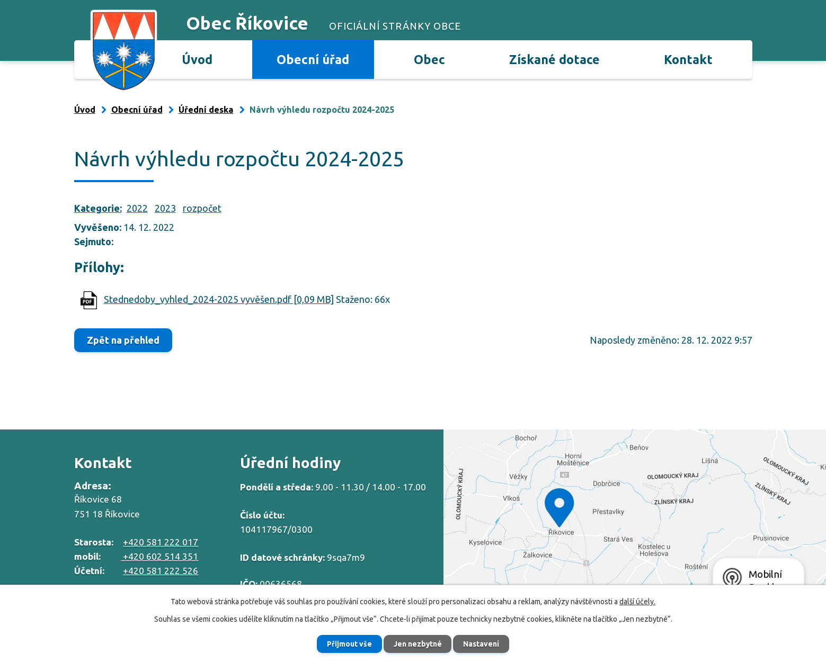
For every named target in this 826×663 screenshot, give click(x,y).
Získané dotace (554, 59)
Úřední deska (206, 109)
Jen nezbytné (417, 643)
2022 (137, 208)
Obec (429, 59)
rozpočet (202, 208)
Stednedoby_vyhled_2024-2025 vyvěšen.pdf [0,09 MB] (219, 299)
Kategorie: (98, 208)
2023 (165, 208)
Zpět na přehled (124, 340)
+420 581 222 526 (160, 571)
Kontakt (688, 59)
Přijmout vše (346, 643)
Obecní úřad (313, 59)
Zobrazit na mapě (634, 518)
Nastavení (484, 643)
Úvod (197, 59)
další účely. (637, 601)
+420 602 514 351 (159, 556)
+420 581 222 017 (160, 542)
